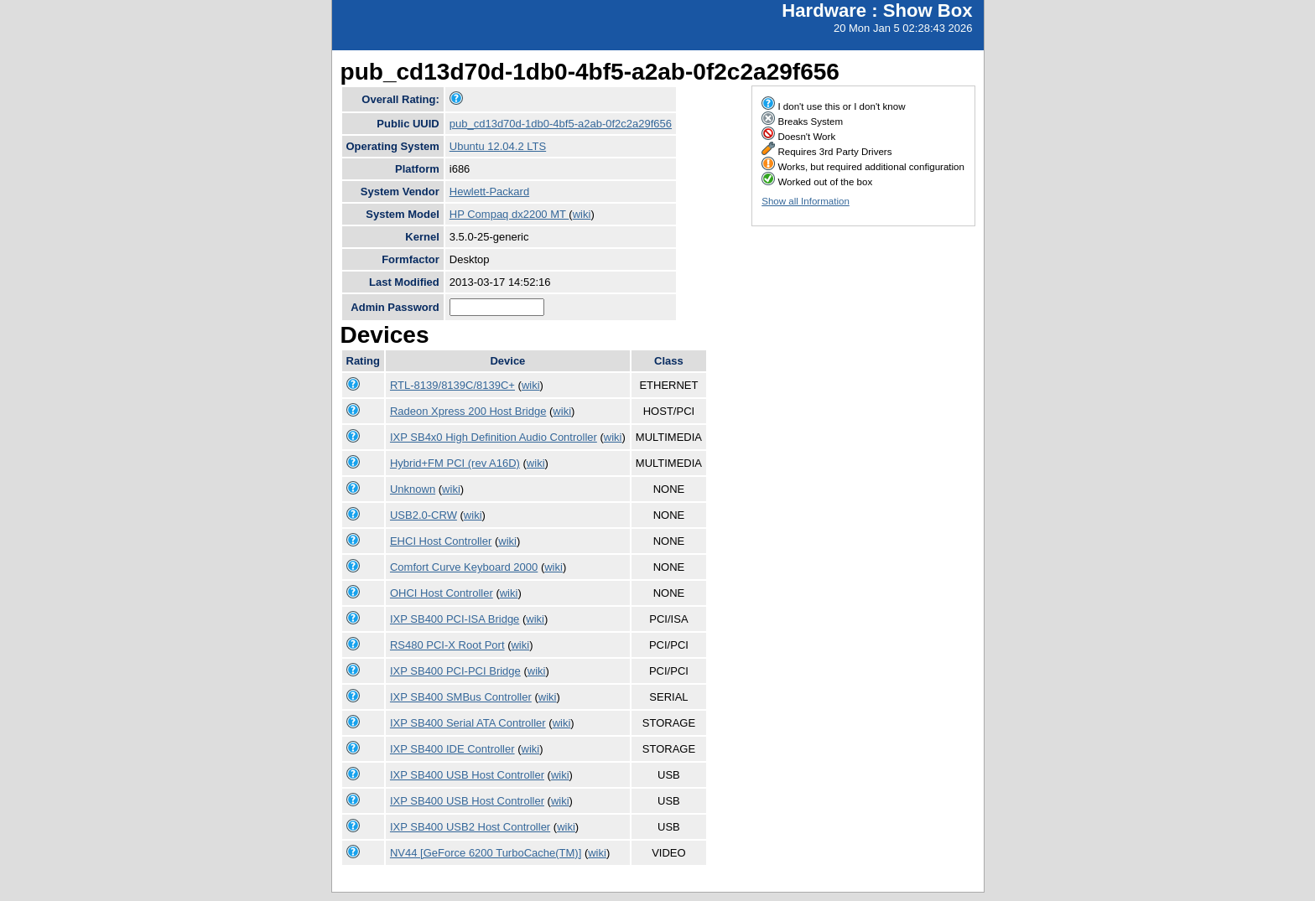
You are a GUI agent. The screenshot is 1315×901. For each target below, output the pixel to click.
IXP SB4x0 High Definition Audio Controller (493, 437)
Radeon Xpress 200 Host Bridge (468, 411)
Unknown (412, 489)
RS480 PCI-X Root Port (447, 645)
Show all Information (805, 201)
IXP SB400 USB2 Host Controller (470, 827)
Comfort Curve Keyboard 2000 (464, 567)
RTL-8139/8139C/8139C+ (452, 385)
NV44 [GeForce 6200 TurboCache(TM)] (485, 853)
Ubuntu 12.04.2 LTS (498, 146)
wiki (582, 214)
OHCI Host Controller (441, 593)
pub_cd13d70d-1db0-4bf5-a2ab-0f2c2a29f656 (561, 123)
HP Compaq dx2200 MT (509, 214)
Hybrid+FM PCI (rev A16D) (455, 463)
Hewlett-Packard (489, 191)
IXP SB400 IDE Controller (452, 749)
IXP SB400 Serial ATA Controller (468, 723)
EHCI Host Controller (440, 541)
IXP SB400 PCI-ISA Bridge (454, 619)
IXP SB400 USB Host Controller (467, 775)
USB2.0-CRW (423, 515)
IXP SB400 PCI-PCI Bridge (455, 671)
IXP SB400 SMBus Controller (461, 697)
